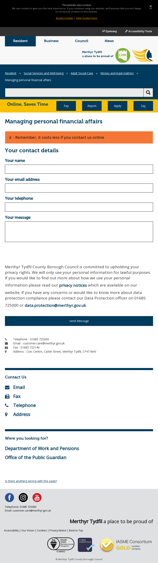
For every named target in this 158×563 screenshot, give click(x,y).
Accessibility (11, 530)
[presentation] (36, 253)
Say (143, 106)
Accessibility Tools (138, 31)
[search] (74, 92)
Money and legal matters (117, 73)
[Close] (151, 6)
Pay (66, 106)
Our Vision (27, 530)
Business (51, 41)
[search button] (148, 92)
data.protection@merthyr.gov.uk (55, 305)
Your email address (22, 180)
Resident (20, 41)
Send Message (79, 321)
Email (15, 387)
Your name (15, 161)
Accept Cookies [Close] (64, 17)
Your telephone (19, 199)
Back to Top (76, 530)
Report (91, 106)
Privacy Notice (58, 530)
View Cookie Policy (86, 17)
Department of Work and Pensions (42, 448)
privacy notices (73, 285)
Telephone (20, 405)
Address (17, 414)
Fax (13, 396)
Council (81, 41)
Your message (17, 218)
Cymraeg (109, 31)
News (109, 41)
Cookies (42, 530)
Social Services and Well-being (44, 73)
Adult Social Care (82, 73)
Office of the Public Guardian (35, 457)
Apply (117, 106)
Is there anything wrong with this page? (31, 481)
